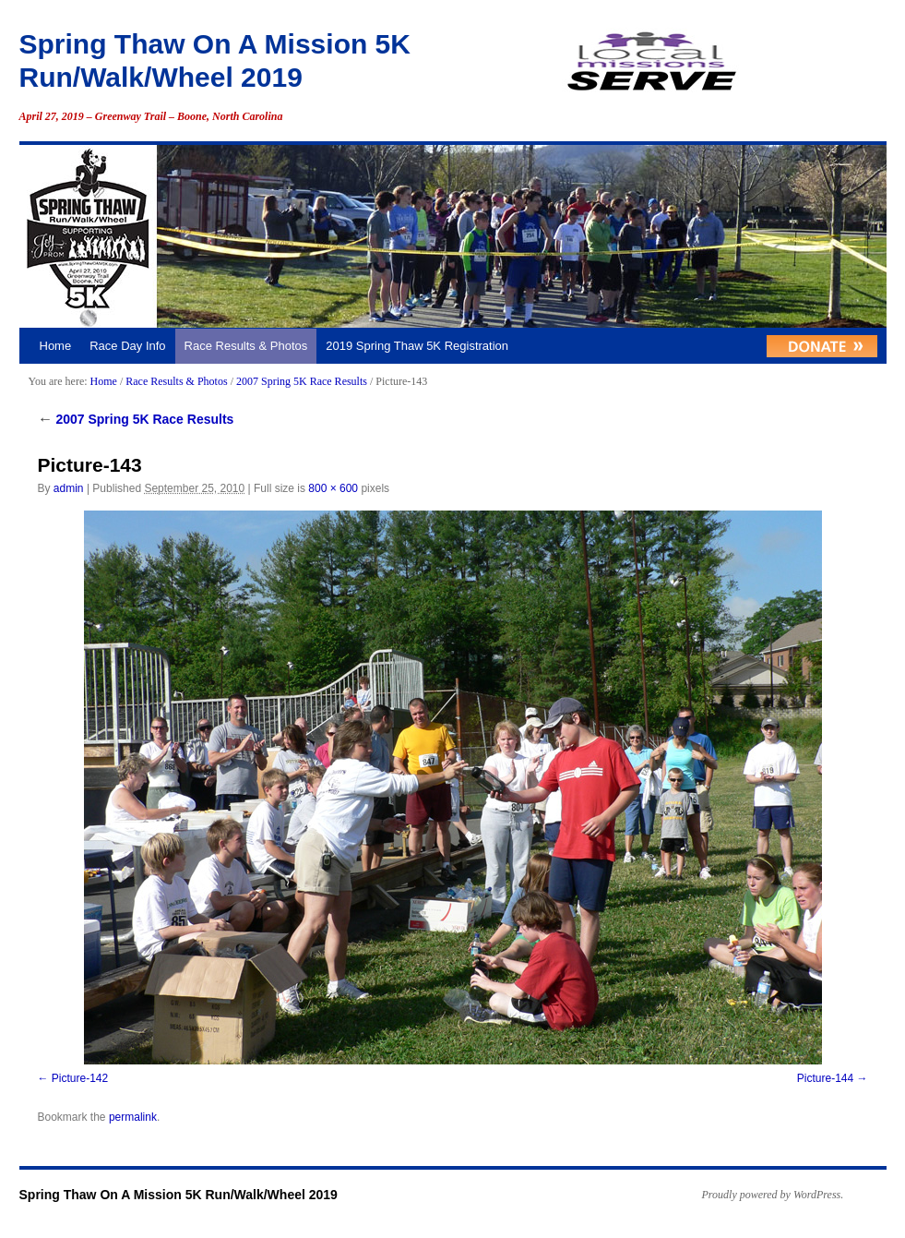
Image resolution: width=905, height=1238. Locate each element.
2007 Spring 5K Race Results (301, 381)
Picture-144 (825, 1078)
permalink (133, 1117)
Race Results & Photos (246, 346)
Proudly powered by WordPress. (773, 1194)
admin (69, 488)
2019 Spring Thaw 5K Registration (417, 346)
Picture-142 (80, 1078)
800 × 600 (333, 488)
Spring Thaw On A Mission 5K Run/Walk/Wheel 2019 (178, 1194)
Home (56, 346)
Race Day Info (127, 346)
